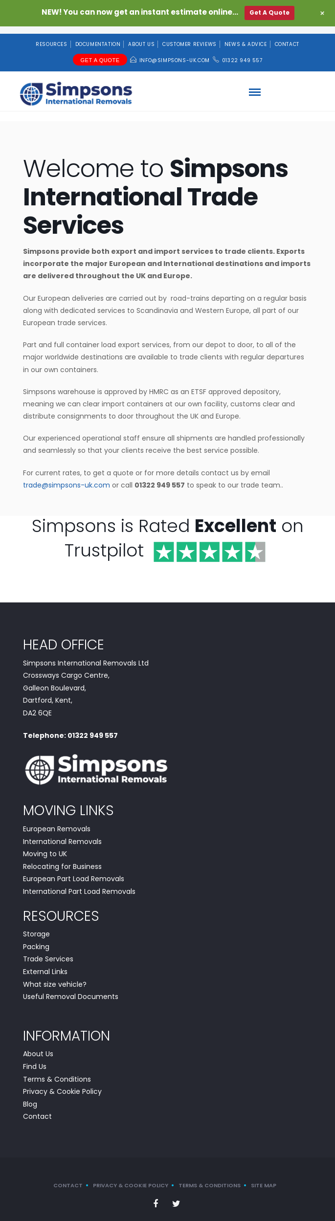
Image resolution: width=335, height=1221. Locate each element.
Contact (287, 37)
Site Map (263, 1178)
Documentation (98, 37)
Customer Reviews (189, 37)
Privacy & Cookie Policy (62, 1084)
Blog (30, 1096)
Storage (36, 927)
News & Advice (245, 37)
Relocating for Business (62, 859)
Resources (51, 37)
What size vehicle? (55, 976)
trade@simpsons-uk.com (66, 477)
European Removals (56, 821)
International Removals (62, 834)
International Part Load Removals (79, 883)
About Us (141, 37)
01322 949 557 (242, 53)
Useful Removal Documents (70, 989)
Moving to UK (45, 846)
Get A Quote (99, 53)
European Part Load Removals (73, 871)
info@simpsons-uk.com (174, 53)
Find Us (34, 1059)
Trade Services (48, 951)
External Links (45, 964)
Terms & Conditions (57, 1071)
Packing (36, 939)
